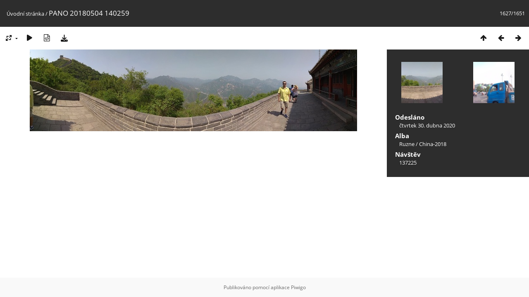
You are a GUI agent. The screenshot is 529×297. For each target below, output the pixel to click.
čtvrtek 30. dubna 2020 (427, 125)
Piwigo (298, 287)
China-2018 (432, 144)
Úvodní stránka (25, 13)
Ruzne (407, 144)
